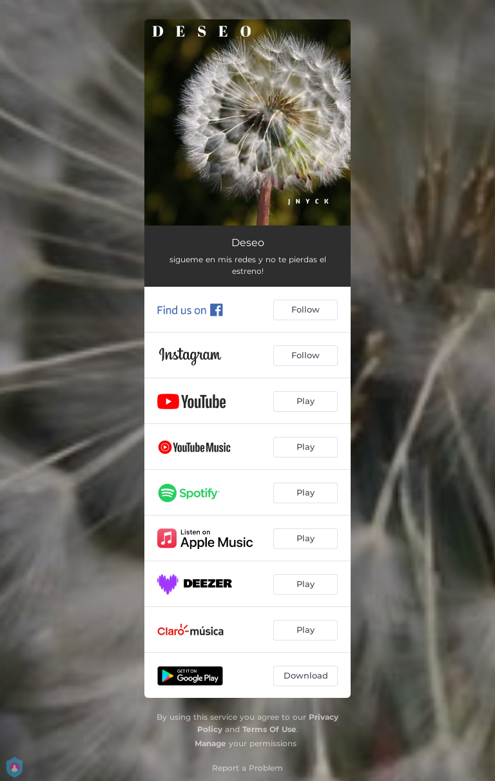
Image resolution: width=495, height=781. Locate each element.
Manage (210, 743)
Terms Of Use (269, 729)
